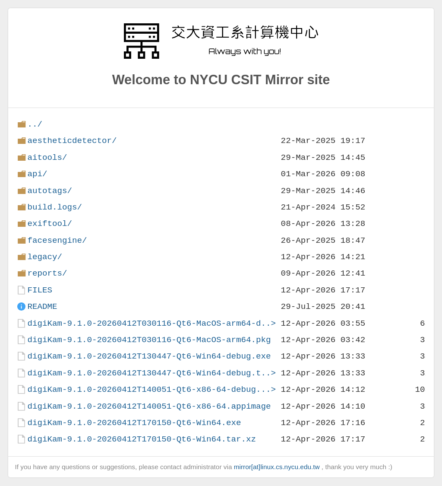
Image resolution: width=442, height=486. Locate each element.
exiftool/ (49, 223)
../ (34, 124)
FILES (39, 290)
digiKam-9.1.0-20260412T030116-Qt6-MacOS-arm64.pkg (149, 340)
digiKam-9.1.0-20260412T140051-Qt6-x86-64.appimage (149, 406)
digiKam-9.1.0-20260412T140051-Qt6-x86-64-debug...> (151, 389)
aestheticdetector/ (72, 140)
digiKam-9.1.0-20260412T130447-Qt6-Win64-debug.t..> (151, 373)
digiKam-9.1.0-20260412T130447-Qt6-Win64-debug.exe (149, 356)
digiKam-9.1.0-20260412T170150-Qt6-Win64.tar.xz (141, 439)
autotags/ (49, 191)
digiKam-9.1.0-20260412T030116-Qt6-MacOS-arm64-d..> (151, 323)
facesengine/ (57, 240)
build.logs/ (54, 207)
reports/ (47, 273)
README (42, 306)
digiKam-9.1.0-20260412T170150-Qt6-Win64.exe (134, 423)
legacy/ (44, 257)
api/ (37, 174)
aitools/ (47, 157)
